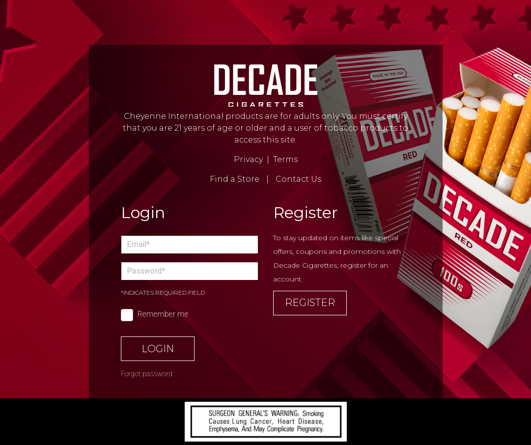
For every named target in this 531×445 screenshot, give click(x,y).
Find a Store (234, 179)
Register (310, 302)
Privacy (248, 159)
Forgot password (147, 374)
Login (157, 349)
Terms (285, 159)
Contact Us (298, 179)
